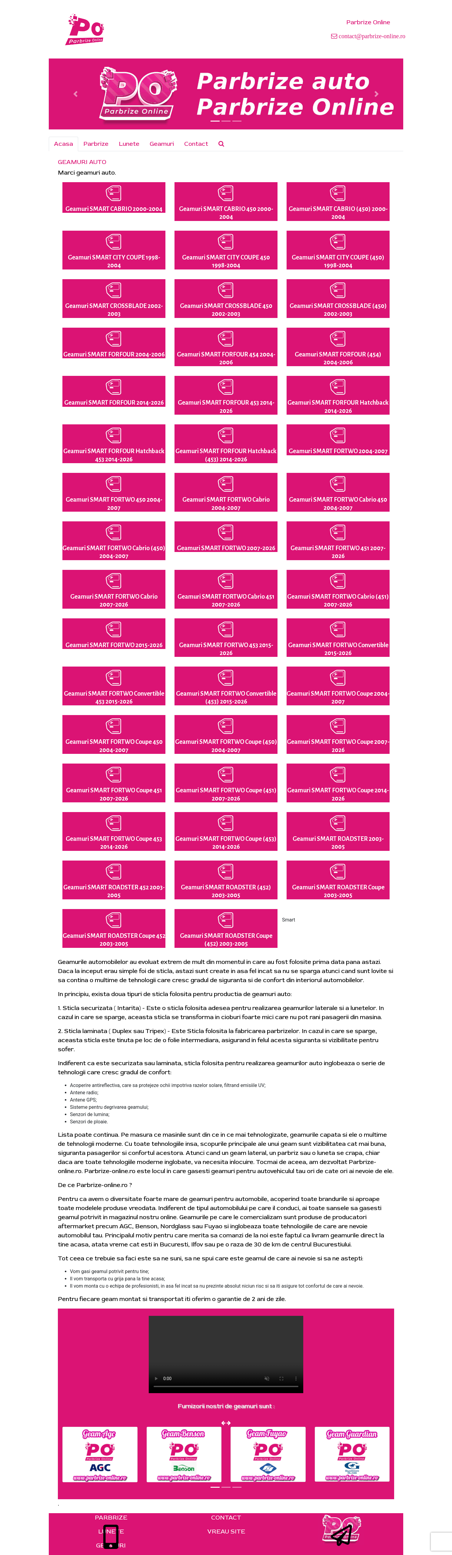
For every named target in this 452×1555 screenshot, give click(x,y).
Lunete (129, 144)
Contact (196, 144)
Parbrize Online (368, 22)
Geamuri (162, 144)
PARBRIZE (111, 1517)
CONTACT (226, 1517)
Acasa (63, 144)
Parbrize (95, 144)
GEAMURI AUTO (82, 162)
